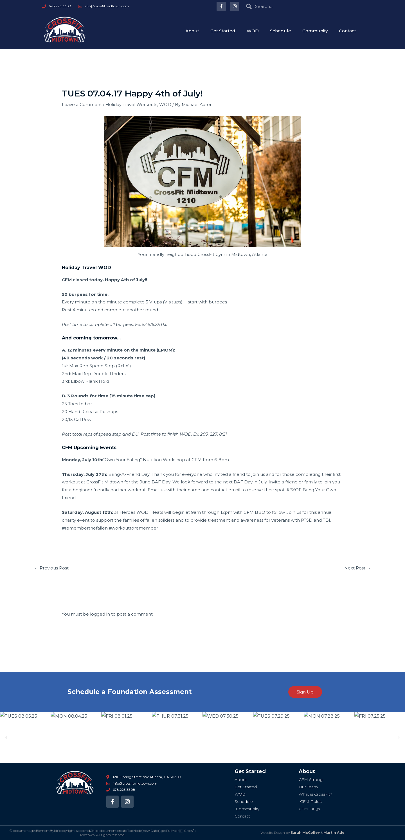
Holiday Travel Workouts (131, 104)
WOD (253, 30)
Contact (347, 30)
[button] (6, 737)
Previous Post (51, 568)
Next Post (357, 568)
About (192, 30)
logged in (100, 614)
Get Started (222, 30)
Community (315, 30)
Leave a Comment (82, 104)
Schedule (280, 30)
